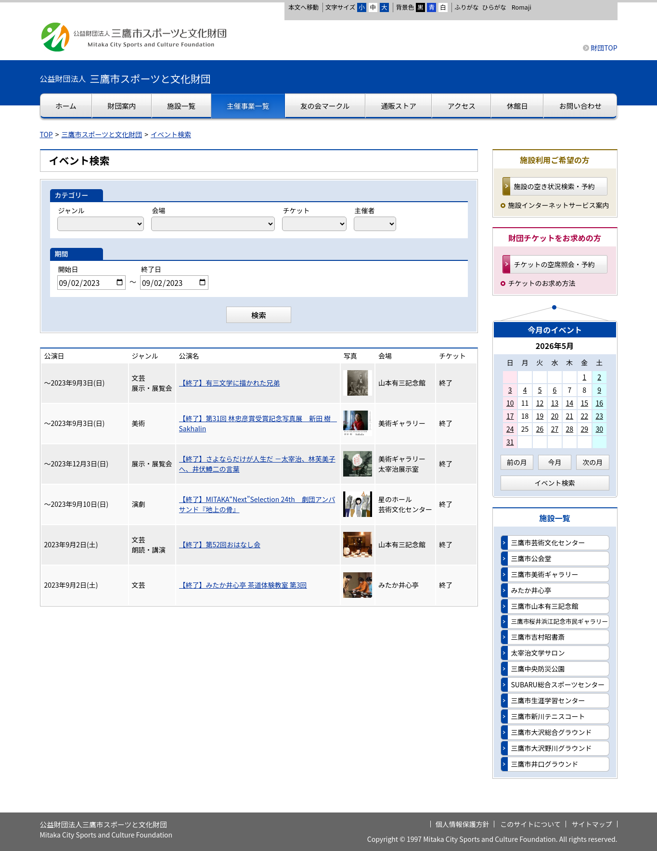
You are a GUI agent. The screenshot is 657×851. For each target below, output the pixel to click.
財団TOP (604, 47)
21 (570, 416)
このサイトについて (530, 824)
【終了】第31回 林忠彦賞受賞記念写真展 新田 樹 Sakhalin (258, 423)
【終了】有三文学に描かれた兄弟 (229, 382)
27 (555, 429)
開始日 (68, 269)
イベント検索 (171, 134)
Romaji (521, 7)
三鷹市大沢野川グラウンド (551, 748)
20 (555, 416)
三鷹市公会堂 (531, 558)
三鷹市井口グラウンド (545, 764)
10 (510, 403)
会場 (159, 210)
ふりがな (466, 7)
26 (540, 429)
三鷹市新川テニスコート (548, 716)
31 (510, 442)
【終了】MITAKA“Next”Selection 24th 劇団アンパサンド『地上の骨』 (257, 504)
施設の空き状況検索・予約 (554, 186)
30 (599, 429)
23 (599, 416)
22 (584, 416)
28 (570, 429)
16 (599, 403)
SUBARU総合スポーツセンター (558, 684)
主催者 (365, 210)
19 (540, 416)
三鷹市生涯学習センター (548, 700)
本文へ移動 (303, 7)
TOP (46, 134)
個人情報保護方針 (463, 824)
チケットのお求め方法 (542, 283)
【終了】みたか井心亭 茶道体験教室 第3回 (243, 585)
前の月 (517, 462)
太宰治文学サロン (538, 653)
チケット (296, 210)
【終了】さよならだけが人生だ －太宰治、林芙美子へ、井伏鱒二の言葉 (257, 464)
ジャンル (71, 210)
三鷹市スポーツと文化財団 (102, 134)
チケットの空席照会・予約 (554, 264)
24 (510, 429)
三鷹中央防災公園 (538, 668)
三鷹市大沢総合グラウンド (551, 732)
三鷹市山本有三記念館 (545, 606)
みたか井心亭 (531, 590)
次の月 (592, 462)
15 (584, 403)
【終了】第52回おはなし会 (220, 544)
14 (570, 403)
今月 (555, 462)
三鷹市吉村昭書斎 (538, 637)
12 (540, 403)
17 (510, 416)
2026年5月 (555, 345)
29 (584, 429)
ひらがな (494, 7)
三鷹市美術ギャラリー (545, 574)
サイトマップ (592, 824)
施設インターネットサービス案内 (558, 205)
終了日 (151, 269)
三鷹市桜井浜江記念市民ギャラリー (559, 621)
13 (555, 403)
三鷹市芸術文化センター (548, 542)
